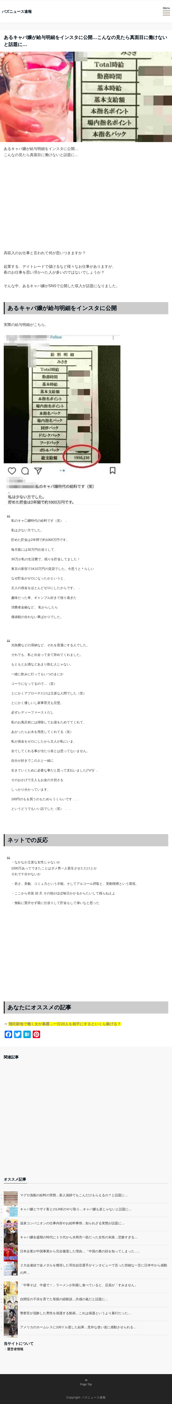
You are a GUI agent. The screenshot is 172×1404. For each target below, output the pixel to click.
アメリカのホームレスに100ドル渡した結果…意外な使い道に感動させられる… (78, 1327)
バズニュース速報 (17, 12)
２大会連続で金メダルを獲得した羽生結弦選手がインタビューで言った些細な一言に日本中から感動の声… (93, 1269)
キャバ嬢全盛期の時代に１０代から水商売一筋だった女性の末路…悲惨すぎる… (79, 1237)
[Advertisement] (86, 211)
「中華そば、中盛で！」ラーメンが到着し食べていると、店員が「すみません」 (79, 1285)
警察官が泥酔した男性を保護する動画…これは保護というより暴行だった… (75, 1313)
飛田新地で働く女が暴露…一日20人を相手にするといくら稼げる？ (64, 1024)
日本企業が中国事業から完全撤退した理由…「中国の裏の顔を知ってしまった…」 (80, 1251)
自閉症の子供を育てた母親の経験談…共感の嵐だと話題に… (64, 1299)
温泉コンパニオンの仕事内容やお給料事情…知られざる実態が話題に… (72, 1223)
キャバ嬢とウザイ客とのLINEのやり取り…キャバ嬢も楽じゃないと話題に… (76, 1209)
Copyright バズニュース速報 (86, 1397)
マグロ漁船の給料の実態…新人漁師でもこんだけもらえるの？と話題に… (74, 1195)
